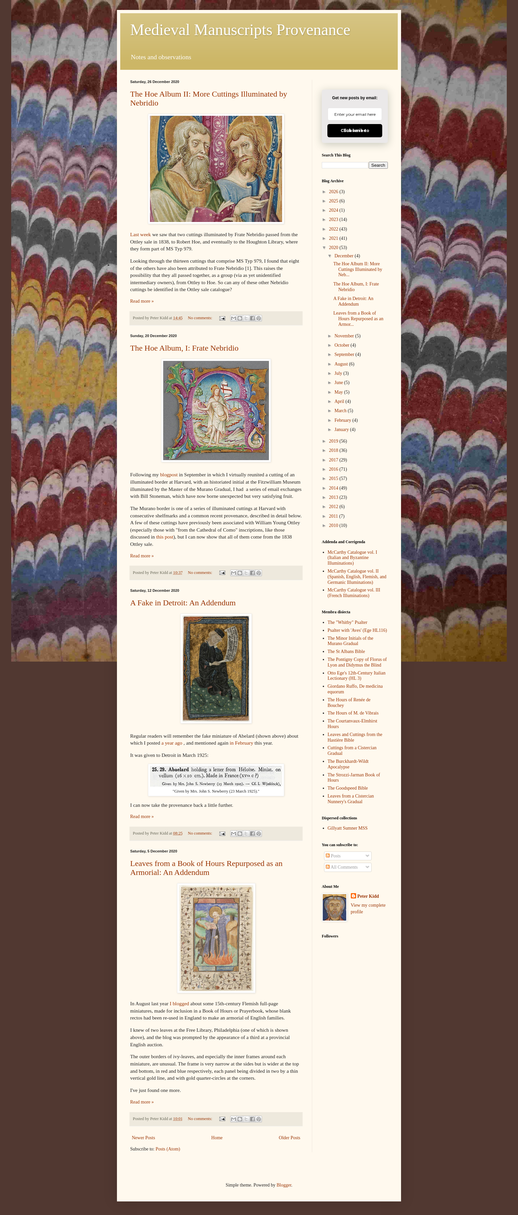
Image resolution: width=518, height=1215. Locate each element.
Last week (140, 234)
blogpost (169, 474)
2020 (334, 247)
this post (164, 537)
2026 (334, 191)
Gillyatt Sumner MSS (348, 828)
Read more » (142, 301)
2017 (334, 459)
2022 (334, 229)
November (344, 335)
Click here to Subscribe (355, 130)
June (339, 382)
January (342, 429)
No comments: (200, 318)
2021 (334, 238)
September (344, 354)
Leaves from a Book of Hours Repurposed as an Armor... (358, 319)
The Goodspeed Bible (348, 788)
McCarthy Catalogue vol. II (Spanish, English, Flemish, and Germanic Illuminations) (357, 577)
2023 (334, 219)
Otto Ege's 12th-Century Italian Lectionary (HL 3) (357, 676)
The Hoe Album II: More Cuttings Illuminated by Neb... (357, 269)
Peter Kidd (368, 896)
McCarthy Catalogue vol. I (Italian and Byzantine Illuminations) (352, 558)
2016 (334, 469)
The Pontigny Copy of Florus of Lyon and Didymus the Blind (357, 662)
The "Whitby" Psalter (347, 622)
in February (241, 743)
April (339, 401)
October (342, 345)
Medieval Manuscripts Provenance (240, 29)
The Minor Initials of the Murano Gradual (350, 641)
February (343, 420)
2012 (334, 506)
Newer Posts (143, 1137)
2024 (334, 210)
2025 (334, 200)
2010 (334, 525)
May (339, 392)
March (341, 410)
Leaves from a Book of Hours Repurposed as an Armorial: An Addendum (206, 868)
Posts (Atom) (168, 1149)
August (341, 364)
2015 (334, 478)
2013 (334, 497)
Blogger (284, 1185)
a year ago (171, 743)
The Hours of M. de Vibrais (353, 713)
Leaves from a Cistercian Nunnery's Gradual (351, 799)
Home (217, 1137)
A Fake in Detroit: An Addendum (183, 602)
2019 (334, 441)
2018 (334, 450)
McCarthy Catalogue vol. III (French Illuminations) (354, 592)
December (344, 255)
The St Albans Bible (346, 651)
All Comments (342, 867)
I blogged (179, 1003)
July (338, 373)
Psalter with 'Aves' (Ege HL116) (357, 630)
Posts (333, 855)
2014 (334, 488)
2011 (334, 516)
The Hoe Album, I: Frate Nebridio (184, 348)
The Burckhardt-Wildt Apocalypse (348, 764)
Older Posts (289, 1137)
